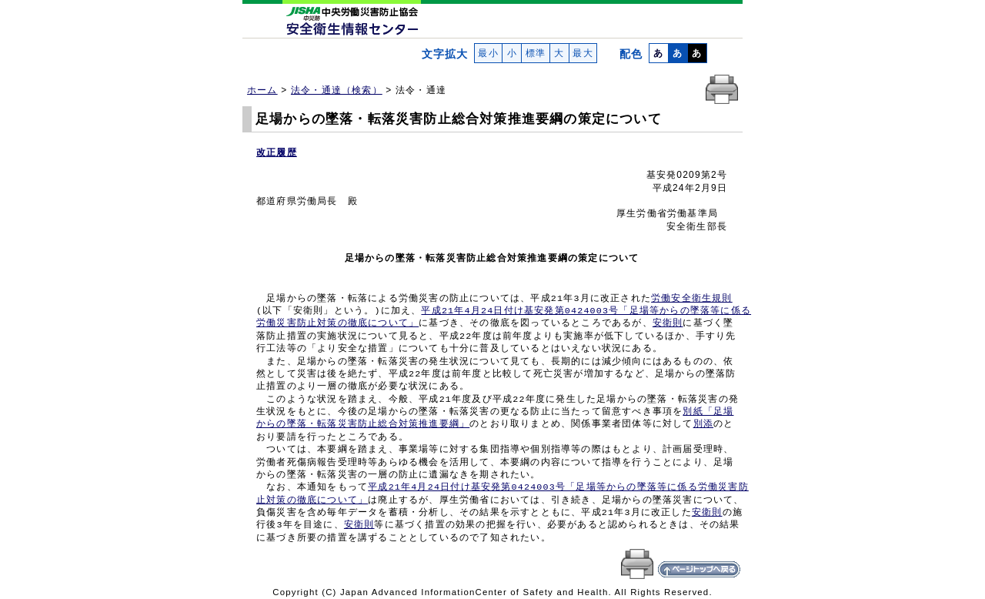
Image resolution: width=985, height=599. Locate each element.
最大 (582, 53)
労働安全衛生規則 (692, 299)
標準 (535, 53)
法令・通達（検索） (336, 90)
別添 (703, 424)
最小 (488, 53)
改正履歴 (276, 152)
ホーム (262, 90)
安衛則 (668, 323)
